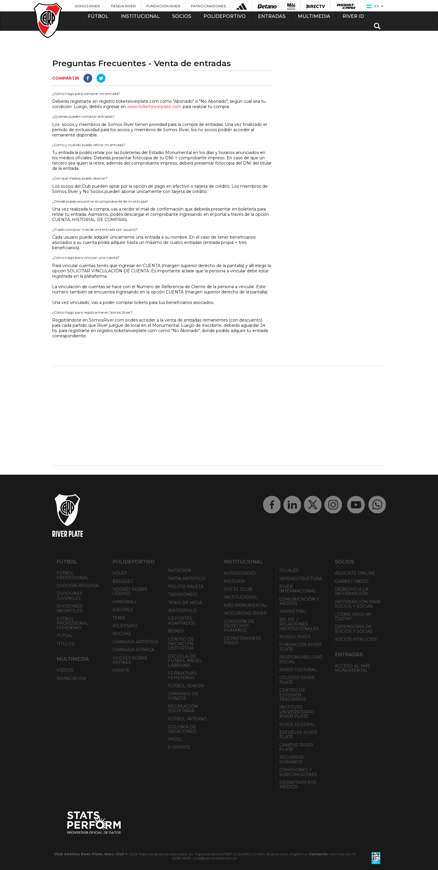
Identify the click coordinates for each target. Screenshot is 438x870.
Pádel (175, 739)
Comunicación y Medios (299, 601)
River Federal (297, 724)
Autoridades (240, 573)
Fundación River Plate (300, 647)
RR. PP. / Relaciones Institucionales (299, 624)
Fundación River (163, 6)
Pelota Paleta (185, 586)
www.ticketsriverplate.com (154, 106)
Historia (234, 581)
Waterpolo (182, 610)
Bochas (121, 633)
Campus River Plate (296, 747)
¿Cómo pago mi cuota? (353, 616)
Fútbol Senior (186, 685)
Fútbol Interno (187, 719)
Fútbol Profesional (73, 575)
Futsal (65, 635)
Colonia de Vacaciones (182, 729)
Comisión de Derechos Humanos (239, 626)
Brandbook (71, 678)
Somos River (87, 6)
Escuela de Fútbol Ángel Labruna (185, 661)
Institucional (241, 597)
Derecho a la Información (351, 591)
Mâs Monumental (245, 605)
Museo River (295, 636)
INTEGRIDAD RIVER (245, 613)
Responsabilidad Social (301, 659)
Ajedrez (122, 609)
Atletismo (124, 625)
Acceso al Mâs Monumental (352, 668)
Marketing (292, 611)
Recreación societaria (183, 708)
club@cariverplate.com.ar (215, 858)
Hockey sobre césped (130, 591)
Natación (179, 570)
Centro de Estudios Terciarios (292, 695)
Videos (65, 670)
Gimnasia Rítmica (133, 649)
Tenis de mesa (185, 602)
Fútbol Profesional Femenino (73, 623)
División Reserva (78, 585)
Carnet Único (352, 581)
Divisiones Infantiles (70, 608)
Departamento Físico (242, 640)
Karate (121, 670)
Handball (124, 601)
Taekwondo (183, 594)
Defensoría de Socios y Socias (354, 629)
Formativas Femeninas (182, 675)
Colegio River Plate (296, 680)
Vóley (119, 573)
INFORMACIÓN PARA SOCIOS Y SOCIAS (358, 604)
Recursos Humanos (291, 759)
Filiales (289, 570)
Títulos (66, 644)
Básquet (122, 581)
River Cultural (298, 669)
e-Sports (179, 747)
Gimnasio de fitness (183, 696)
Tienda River (123, 6)
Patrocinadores (208, 6)
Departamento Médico (297, 784)
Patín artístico (186, 578)
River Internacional (297, 589)
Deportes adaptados (181, 620)
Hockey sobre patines (130, 660)
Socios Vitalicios (356, 639)
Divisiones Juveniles (70, 596)
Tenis (118, 618)
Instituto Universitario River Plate (296, 712)
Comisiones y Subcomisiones (298, 772)
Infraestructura (300, 578)
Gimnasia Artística (135, 642)
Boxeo (176, 631)
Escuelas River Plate (298, 734)
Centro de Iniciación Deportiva (181, 644)
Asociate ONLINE (355, 573)
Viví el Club (238, 589)
